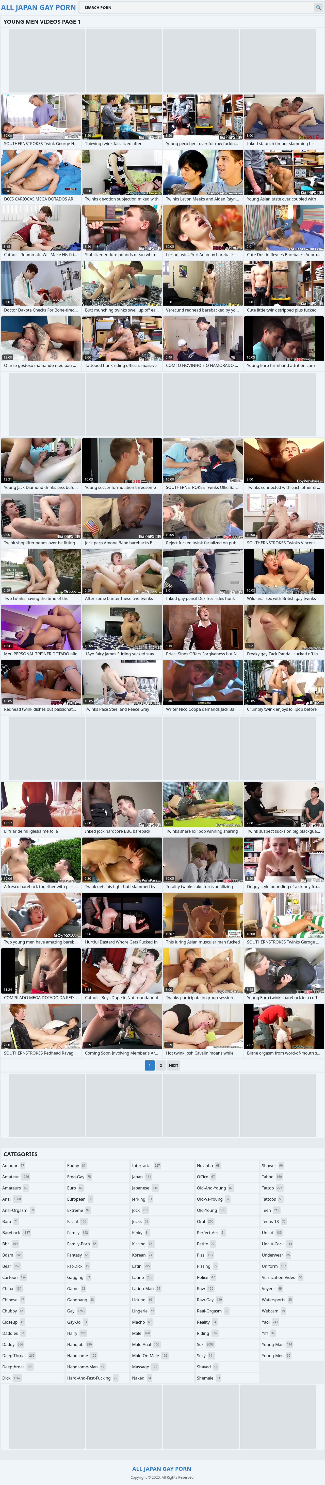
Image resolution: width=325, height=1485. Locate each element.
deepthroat (18, 1367)
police (206, 1277)
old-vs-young (214, 1199)
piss (205, 1255)
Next (173, 1065)
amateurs (15, 1188)
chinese (13, 1300)
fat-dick (78, 1266)
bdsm (12, 1255)
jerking (142, 1199)
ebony (77, 1165)
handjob (80, 1344)
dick (12, 1378)
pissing (207, 1266)
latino (143, 1277)
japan (142, 1177)
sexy (206, 1355)
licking (143, 1300)
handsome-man (86, 1367)
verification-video (282, 1277)
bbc (10, 1244)
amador (13, 1165)
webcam (274, 1311)
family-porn (82, 1244)
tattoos (273, 1199)
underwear (276, 1255)
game (77, 1288)
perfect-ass (211, 1232)
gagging (79, 1277)
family (78, 1232)
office (206, 1177)
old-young (212, 1210)
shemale (209, 1378)
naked (142, 1378)
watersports (277, 1300)
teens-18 (274, 1221)
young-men (276, 1355)
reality (207, 1322)
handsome (82, 1355)
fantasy (78, 1255)
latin (141, 1266)
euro (75, 1188)
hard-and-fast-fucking (93, 1378)
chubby (13, 1311)
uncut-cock (277, 1244)
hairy (77, 1333)
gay (76, 1311)
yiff (269, 1333)
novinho (209, 1165)
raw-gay (210, 1300)
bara (10, 1221)
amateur (16, 1177)
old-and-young (215, 1188)
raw (206, 1288)
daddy (13, 1344)
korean (143, 1255)
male (141, 1333)
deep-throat (19, 1355)
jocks (141, 1221)
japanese (145, 1188)
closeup (13, 1322)
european (80, 1199)
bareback (16, 1232)
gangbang (81, 1300)
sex (206, 1344)
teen (271, 1210)
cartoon (14, 1277)
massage (145, 1367)
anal (12, 1199)
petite (206, 1244)
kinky (141, 1232)
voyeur (272, 1288)
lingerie (143, 1311)
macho (142, 1322)
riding (208, 1333)
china (12, 1288)
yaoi (270, 1322)
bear (11, 1266)
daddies (14, 1333)
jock (140, 1210)
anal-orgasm (18, 1210)
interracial (146, 1165)
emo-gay (79, 1177)
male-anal (146, 1344)
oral (206, 1221)
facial (77, 1221)
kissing (143, 1244)
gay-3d (78, 1322)
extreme (79, 1210)
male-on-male (150, 1355)
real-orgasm (213, 1311)
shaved (208, 1367)
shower (273, 1165)
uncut (272, 1232)
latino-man (146, 1288)
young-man (277, 1344)
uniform (274, 1266)
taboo (272, 1177)
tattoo (272, 1188)
